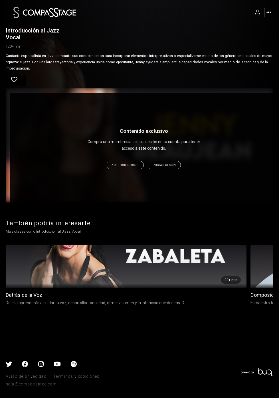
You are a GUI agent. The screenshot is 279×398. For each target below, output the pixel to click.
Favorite (14, 79)
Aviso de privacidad (26, 376)
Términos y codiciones (76, 376)
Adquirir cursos (125, 165)
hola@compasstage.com (31, 384)
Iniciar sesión (164, 165)
